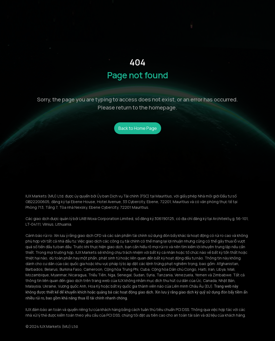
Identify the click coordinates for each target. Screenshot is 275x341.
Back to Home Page (137, 128)
